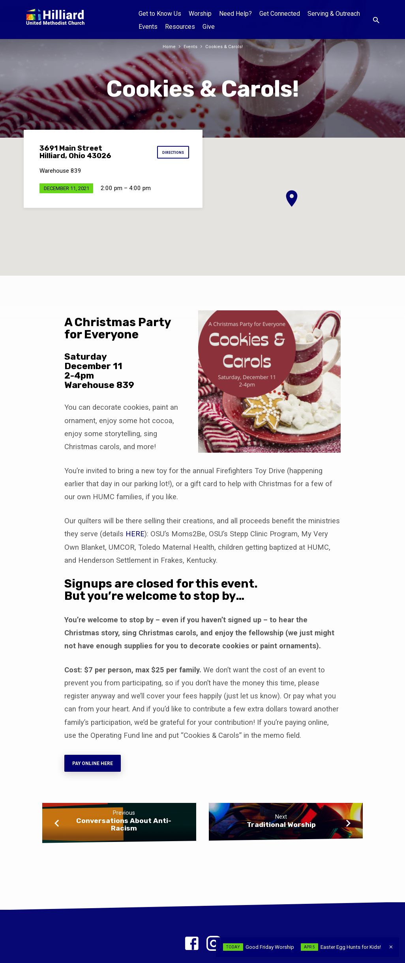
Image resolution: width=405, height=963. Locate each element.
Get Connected (279, 13)
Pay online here (96, 764)
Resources (180, 26)
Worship (200, 13)
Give (208, 26)
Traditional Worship (281, 828)
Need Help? (235, 13)
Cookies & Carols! (225, 46)
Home (167, 46)
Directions (171, 152)
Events (148, 26)
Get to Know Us (160, 13)
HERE (135, 534)
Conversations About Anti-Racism (123, 828)
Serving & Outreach (334, 13)
